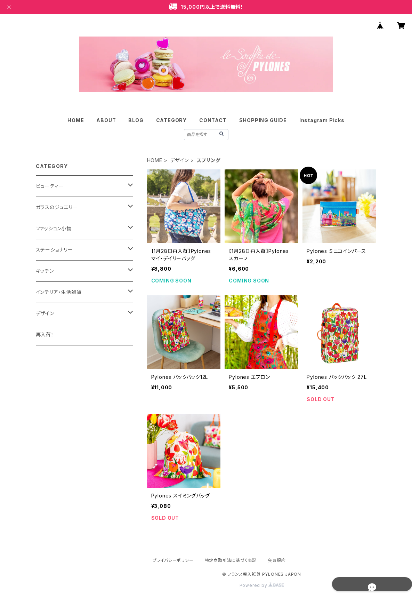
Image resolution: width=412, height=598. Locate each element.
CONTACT (213, 120)
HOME (75, 120)
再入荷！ (45, 334)
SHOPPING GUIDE (263, 120)
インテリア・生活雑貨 (59, 292)
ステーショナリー (54, 250)
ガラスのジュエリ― (57, 207)
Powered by (262, 585)
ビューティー (50, 186)
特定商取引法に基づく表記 (231, 560)
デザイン (179, 160)
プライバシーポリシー (173, 560)
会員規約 (276, 560)
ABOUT (106, 120)
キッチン (45, 271)
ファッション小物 (54, 228)
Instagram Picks (322, 120)
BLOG (135, 120)
